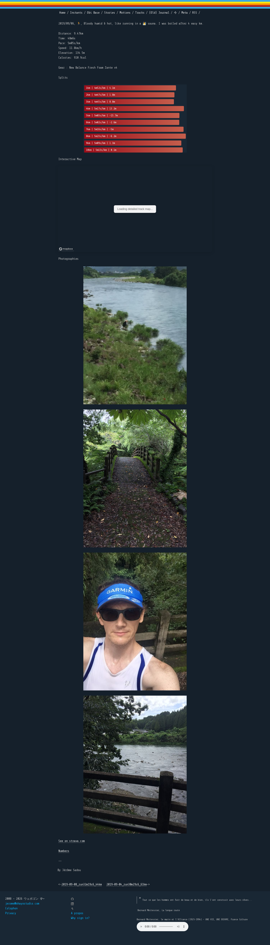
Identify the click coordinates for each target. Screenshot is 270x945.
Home (62, 12)
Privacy (10, 913)
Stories (109, 12)
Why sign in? (80, 918)
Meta (184, 12)
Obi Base (93, 12)
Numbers (63, 851)
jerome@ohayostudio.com (22, 903)
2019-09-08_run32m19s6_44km (81, 884)
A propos (77, 913)
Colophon (11, 908)
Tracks (139, 12)
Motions (125, 12)
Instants (76, 12)
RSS (194, 12)
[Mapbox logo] (66, 249)
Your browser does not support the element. (162, 926)
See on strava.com (71, 841)
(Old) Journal (159, 12)
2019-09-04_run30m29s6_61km (126, 884)
